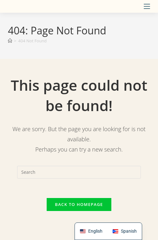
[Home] (10, 41)
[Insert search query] (79, 172)
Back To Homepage (79, 204)
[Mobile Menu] (147, 6)
